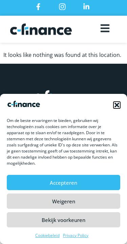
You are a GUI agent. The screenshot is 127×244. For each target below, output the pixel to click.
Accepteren (63, 183)
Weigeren (63, 202)
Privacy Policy (75, 236)
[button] (116, 105)
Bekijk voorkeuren (63, 220)
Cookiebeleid (47, 236)
